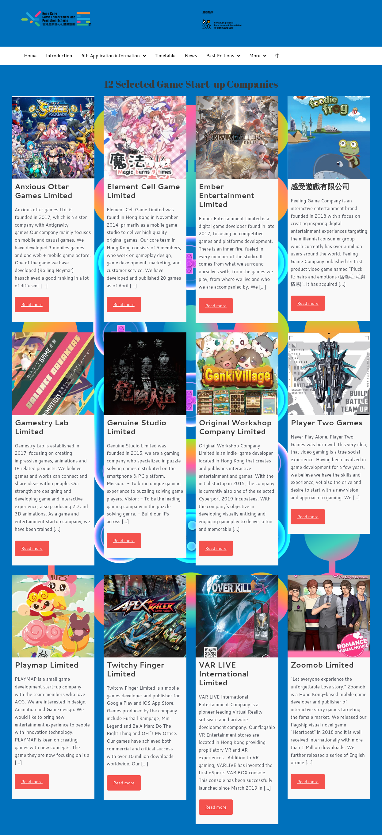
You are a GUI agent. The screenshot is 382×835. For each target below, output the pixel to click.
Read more (32, 304)
